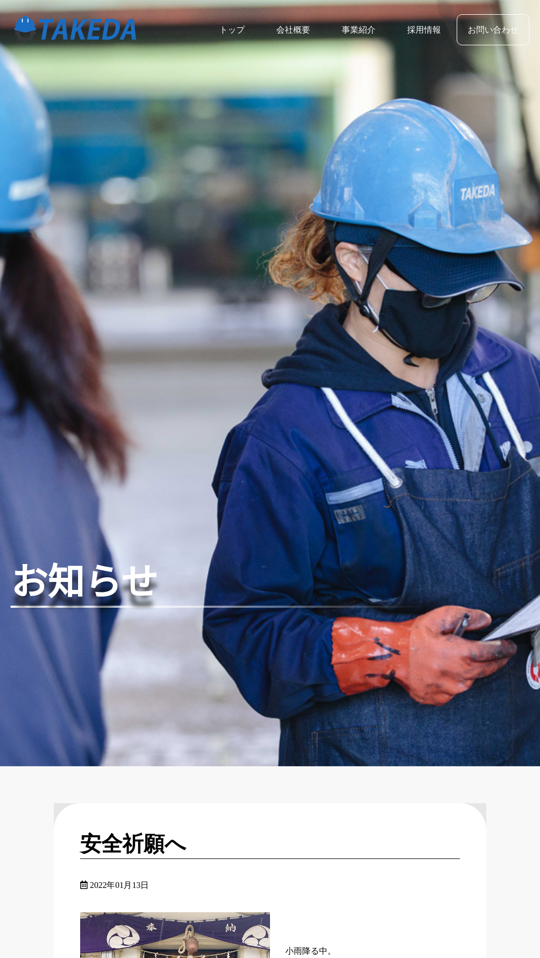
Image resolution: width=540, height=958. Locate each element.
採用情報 (424, 29)
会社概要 (293, 29)
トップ (232, 29)
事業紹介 (358, 29)
